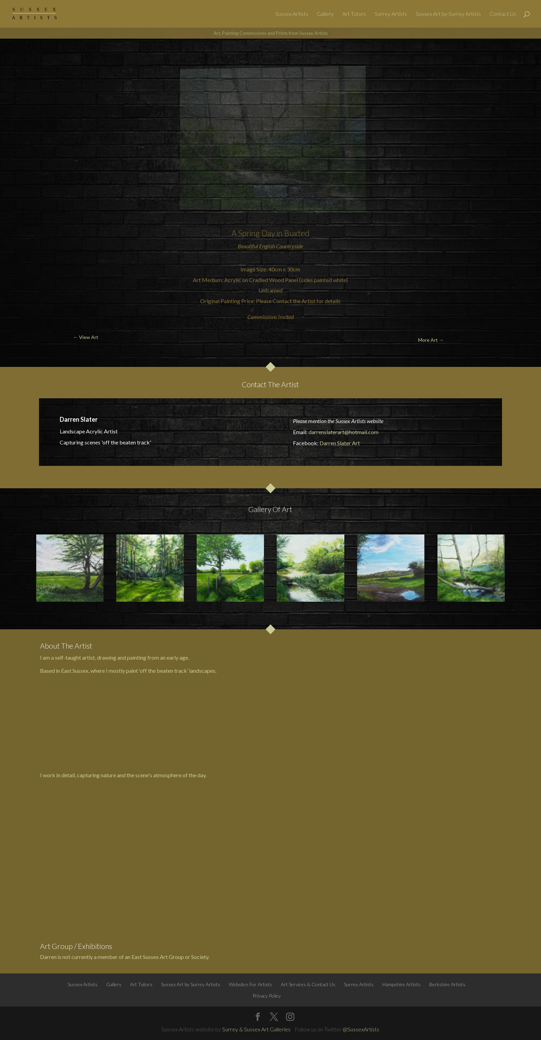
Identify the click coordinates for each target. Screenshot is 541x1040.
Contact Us (503, 14)
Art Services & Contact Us (308, 984)
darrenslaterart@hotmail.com (343, 432)
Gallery (325, 14)
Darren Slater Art (339, 443)
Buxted (296, 233)
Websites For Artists (250, 984)
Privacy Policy (267, 996)
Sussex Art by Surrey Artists (448, 14)
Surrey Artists (391, 14)
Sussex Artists (291, 14)
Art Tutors (354, 14)
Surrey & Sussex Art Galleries (256, 1029)
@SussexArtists (361, 1029)
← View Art (42, 55)
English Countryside (281, 246)
